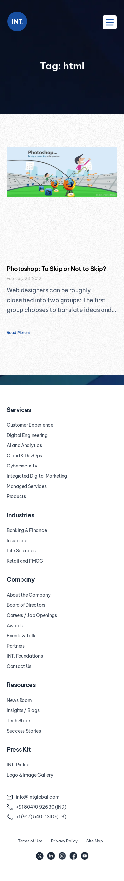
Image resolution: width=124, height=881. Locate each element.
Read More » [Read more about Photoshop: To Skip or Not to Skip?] (18, 332)
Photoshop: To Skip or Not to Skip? (56, 269)
